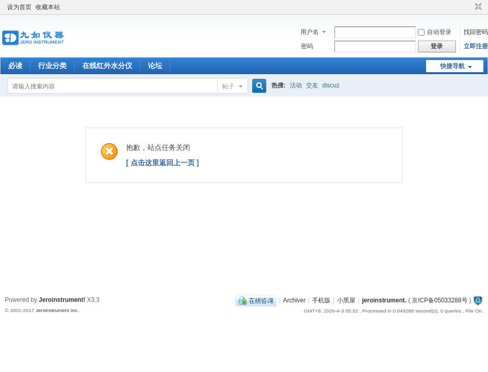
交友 (312, 85)
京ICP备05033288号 (439, 300)
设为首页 (19, 7)
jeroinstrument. (384, 300)
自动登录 (434, 32)
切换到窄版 (477, 7)
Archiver (294, 300)
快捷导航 (452, 66)
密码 (307, 46)
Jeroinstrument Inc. (57, 310)
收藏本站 (48, 7)
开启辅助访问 (468, 7)
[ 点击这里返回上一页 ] (162, 163)
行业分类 (52, 65)
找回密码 (476, 32)
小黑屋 (346, 300)
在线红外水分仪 (107, 65)
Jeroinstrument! (62, 299)
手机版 (321, 300)
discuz (331, 85)
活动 (296, 85)
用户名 (309, 32)
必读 (15, 65)
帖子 (228, 86)
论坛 (155, 65)
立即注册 (476, 46)
